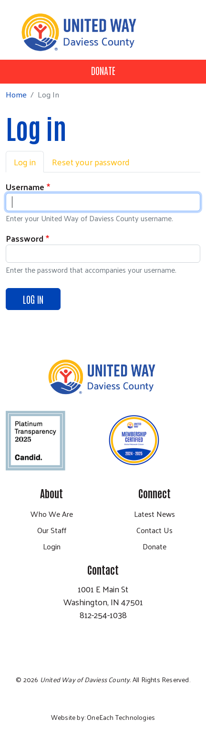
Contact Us (154, 530)
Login (52, 546)
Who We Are (52, 514)
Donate (103, 70)
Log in (25, 162)
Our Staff (51, 530)
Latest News (154, 514)
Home (16, 94)
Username (25, 186)
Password (24, 238)
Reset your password (91, 162)
